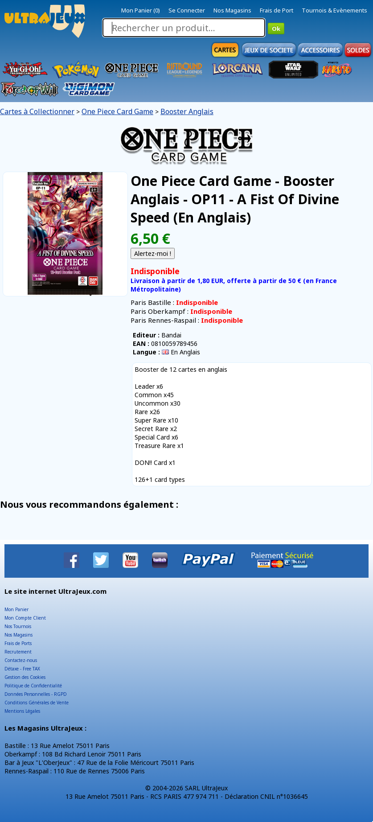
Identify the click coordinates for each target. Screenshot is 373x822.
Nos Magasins (232, 10)
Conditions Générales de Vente (36, 702)
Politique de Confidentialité (33, 685)
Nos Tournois (17, 626)
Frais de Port (276, 10)
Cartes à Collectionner (37, 111)
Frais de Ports (18, 643)
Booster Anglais (186, 111)
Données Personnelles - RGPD (35, 694)
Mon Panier (16, 609)
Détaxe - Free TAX (22, 669)
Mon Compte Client (25, 618)
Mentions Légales (22, 711)
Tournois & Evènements (334, 10)
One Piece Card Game (117, 111)
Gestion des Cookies (24, 677)
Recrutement (18, 652)
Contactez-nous (20, 660)
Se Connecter (186, 10)
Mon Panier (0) (140, 10)
